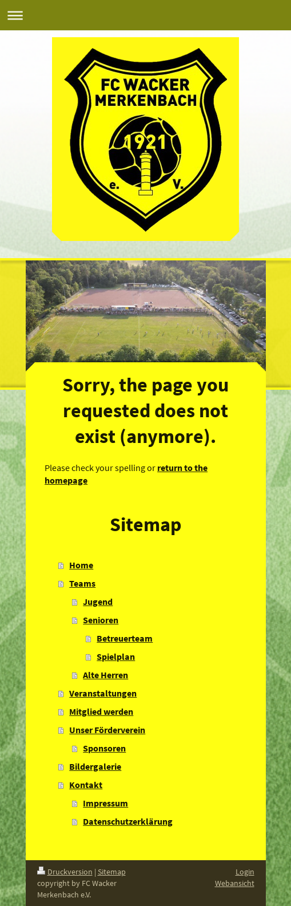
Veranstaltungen (103, 693)
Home (81, 565)
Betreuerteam (125, 638)
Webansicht (234, 883)
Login (245, 872)
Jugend (98, 601)
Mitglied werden (101, 711)
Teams (82, 583)
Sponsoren (104, 748)
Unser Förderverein (107, 729)
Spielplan (116, 656)
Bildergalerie (95, 766)
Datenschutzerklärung (128, 821)
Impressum (105, 803)
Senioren (100, 620)
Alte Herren (105, 675)
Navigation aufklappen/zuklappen (145, 15)
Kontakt (85, 784)
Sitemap (112, 872)
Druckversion (65, 872)
